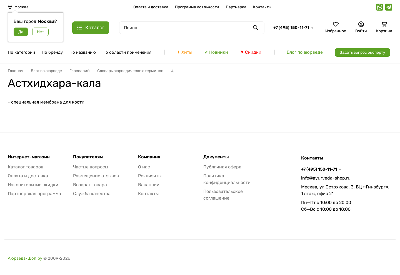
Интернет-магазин (29, 157)
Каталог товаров (25, 167)
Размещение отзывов (96, 175)
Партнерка (236, 7)
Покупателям (88, 157)
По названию (82, 52)
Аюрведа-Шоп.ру (25, 258)
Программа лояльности (197, 7)
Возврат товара (90, 184)
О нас (144, 167)
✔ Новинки (216, 52)
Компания (149, 157)
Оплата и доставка (150, 7)
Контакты (262, 7)
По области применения (126, 52)
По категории (21, 52)
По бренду (52, 52)
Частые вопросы (90, 167)
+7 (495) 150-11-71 (291, 27)
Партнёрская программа (34, 193)
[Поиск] (191, 27)
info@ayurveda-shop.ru (326, 178)
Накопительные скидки (33, 184)
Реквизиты (149, 175)
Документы (216, 157)
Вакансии (148, 184)
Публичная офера (222, 167)
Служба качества (92, 193)
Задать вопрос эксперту (362, 52)
